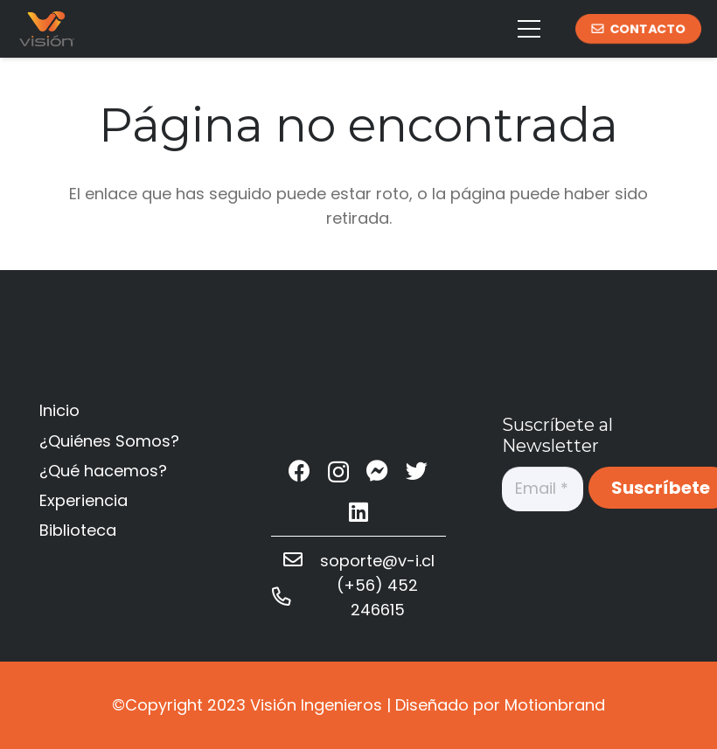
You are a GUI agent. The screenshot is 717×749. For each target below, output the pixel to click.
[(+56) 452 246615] (290, 598)
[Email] (542, 488)
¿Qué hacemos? (103, 471)
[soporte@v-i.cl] (301, 561)
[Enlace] (47, 29)
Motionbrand (555, 705)
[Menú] (529, 29)
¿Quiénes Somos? (109, 441)
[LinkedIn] (358, 512)
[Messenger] (377, 471)
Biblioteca (77, 530)
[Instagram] (338, 472)
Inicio (59, 410)
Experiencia (83, 500)
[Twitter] (417, 471)
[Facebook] (299, 471)
